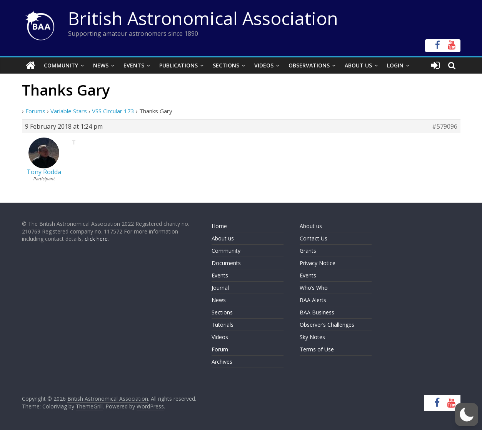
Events (133, 65)
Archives (222, 361)
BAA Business (317, 312)
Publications (178, 65)
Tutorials (222, 324)
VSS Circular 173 (113, 111)
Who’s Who (314, 287)
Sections (226, 65)
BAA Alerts (313, 300)
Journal (220, 287)
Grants (308, 250)
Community (61, 65)
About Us (358, 65)
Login (395, 65)
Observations (309, 65)
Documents (226, 263)
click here (96, 238)
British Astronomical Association (203, 18)
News (100, 65)
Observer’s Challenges (327, 324)
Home (219, 226)
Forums (35, 111)
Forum (220, 349)
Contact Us (313, 238)
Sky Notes (312, 337)
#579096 (444, 126)
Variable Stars (68, 111)
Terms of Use (317, 349)
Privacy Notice (317, 263)
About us (223, 238)
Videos (264, 65)
